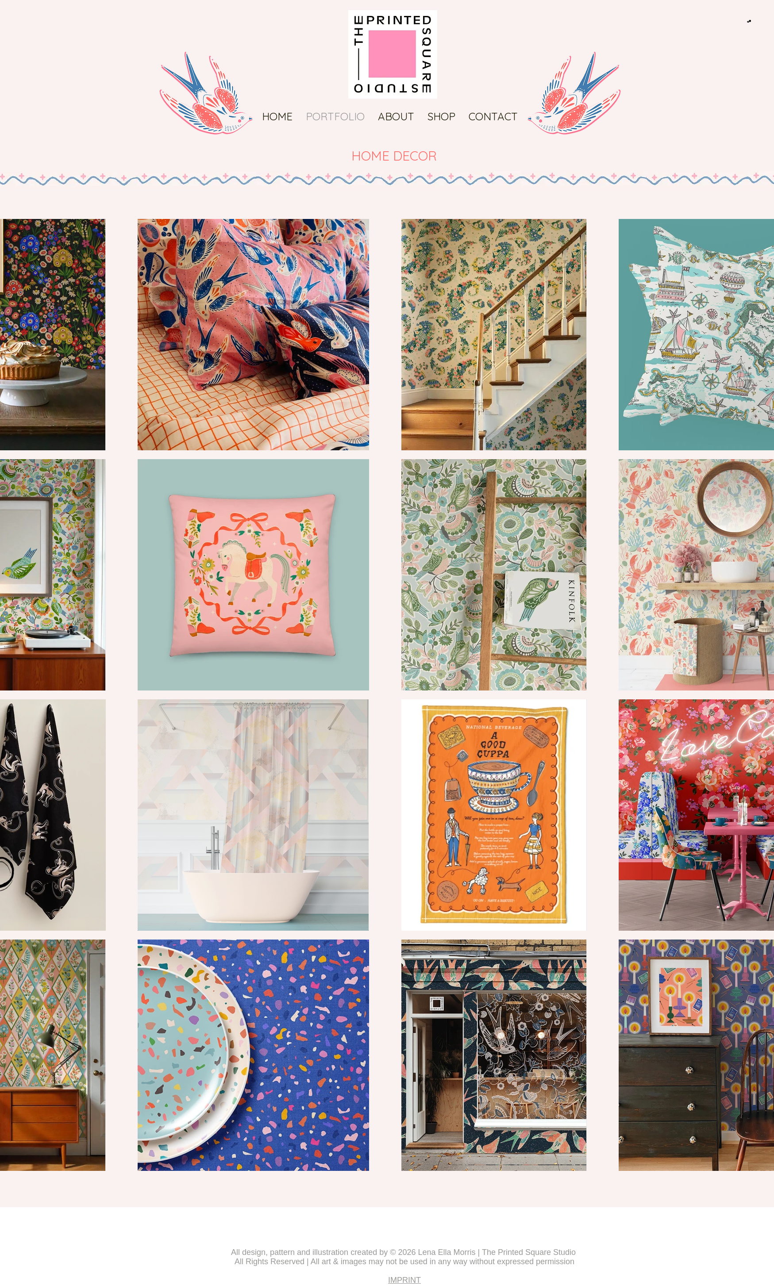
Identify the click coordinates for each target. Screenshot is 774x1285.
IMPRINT (404, 1280)
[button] (749, 21)
